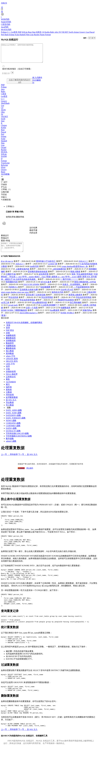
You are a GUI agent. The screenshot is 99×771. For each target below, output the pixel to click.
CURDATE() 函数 (13, 429)
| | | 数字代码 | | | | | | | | (69, 285)
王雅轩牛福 (11, 280)
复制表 (9, 395)
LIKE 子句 (10, 369)
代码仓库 (33, 236)
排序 (8, 372)
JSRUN (4, 3)
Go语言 (14, 32)
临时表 (9, 392)
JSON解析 (36, 84)
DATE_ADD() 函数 (14, 416)
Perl (3, 35)
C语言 (3, 97)
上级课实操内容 (22, 274)
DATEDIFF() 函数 (13, 421)
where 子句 (10, 362)
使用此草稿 (11, 220)
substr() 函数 (11, 447)
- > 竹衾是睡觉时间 (81, 292)
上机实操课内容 (59, 274)
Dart (34, 32)
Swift (71, 32)
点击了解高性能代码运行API (19, 84)
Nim (28, 35)
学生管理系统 (47, 303)
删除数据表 (11, 354)
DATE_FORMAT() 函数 (16, 423)
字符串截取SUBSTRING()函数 (19, 441)
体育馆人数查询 (75, 300)
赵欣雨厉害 (44, 280)
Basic (3, 175)
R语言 (39, 32)
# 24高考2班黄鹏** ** (50, 311)
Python (4, 32)
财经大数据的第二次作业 (85, 287)
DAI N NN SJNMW (31, 290)
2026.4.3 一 (20, 269)
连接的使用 (11, 377)
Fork (4, 191)
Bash (7, 35)
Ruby (52, 32)
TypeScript (5, 167)
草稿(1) (10, 210)
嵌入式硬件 (37, 81)
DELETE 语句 (12, 367)
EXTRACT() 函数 (13, 436)
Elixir (3, 171)
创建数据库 (65, 313)
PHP (20, 32)
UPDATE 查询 (12, 364)
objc (57, 32)
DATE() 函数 (11, 434)
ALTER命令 (11, 387)
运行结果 (33, 231)
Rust (30, 32)
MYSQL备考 (46, 287)
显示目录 (5, 323)
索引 (8, 390)
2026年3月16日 (67, 295)
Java (2, 93)
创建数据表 (11, 351)
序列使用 (10, 400)
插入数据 (10, 356)
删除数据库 (11, 343)
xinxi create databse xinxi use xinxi (15, 298)
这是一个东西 (32, 313)
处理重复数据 (12, 403)
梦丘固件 (29, 474)
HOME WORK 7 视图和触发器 (14, 316)
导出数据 (10, 408)
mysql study (13, 311)
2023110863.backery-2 (29, 318)
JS (33, 86)
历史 (4, 198)
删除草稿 (20, 220)
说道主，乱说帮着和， (72, 290)
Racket (37, 35)
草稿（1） (6, 193)
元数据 (9, 398)
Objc (3, 116)
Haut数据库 (54, 316)
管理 (8, 333)
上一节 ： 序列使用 (9, 460)
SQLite (25, 32)
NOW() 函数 (11, 426)
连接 (8, 338)
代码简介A (13, 292)
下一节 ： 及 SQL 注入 (28, 460)
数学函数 (10, 444)
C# (43, 32)
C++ (9, 32)
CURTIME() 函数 (13, 431)
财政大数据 (75, 277)
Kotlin (47, 32)
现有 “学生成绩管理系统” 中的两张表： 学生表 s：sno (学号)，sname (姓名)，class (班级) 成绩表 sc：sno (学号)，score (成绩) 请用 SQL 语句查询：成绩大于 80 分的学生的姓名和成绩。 (49, 282)
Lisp (32, 35)
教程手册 (33, 234)
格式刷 (5, 196)
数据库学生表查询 (66, 305)
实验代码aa (87, 316)
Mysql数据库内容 (39, 308)
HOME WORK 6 (67, 318)
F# (60, 32)
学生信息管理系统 (84, 303)
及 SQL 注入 (11, 405)
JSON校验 (5, 178)
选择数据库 (11, 346)
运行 (4, 186)
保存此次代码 (57, 298)
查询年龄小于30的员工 (46, 267)
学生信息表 (13, 303)
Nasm (42, 35)
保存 (4, 188)
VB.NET (65, 32)
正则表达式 (11, 382)
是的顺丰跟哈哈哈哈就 (37, 277)
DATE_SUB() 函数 (13, 418)
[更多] (3, 321)
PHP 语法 (10, 336)
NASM (4, 160)
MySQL (4, 156)
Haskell (23, 35)
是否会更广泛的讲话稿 (36, 300)
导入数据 (10, 411)
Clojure (4, 129)
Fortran (48, 35)
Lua (87, 32)
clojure (76, 32)
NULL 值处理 (11, 380)
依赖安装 (6, 203)
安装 (8, 331)
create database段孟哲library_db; (75, 272)
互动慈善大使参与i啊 (29, 295)
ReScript (4, 169)
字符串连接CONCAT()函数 (17, 439)
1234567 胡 (52, 269)
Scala (17, 35)
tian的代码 (34, 272)
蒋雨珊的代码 (12, 287)
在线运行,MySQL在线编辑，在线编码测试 (24, 328)
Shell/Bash (5, 107)
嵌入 (4, 201)
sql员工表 (5, 308)
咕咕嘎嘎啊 (45, 292)
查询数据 (10, 359)
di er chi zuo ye (7, 267)
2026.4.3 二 (83, 267)
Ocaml (3, 151)
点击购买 (21, 474)
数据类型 (10, 349)
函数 (9, 413)
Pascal (91, 32)
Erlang (12, 35)
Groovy (82, 32)
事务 (8, 385)
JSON (3, 114)
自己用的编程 (76, 308)
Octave (4, 173)
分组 (8, 374)
